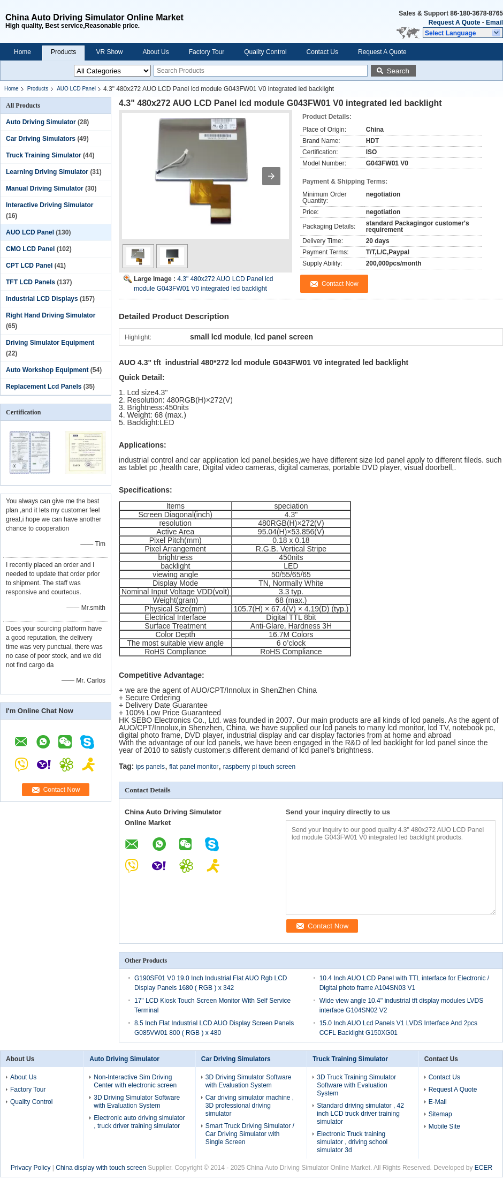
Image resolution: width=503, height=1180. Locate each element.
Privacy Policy (31, 1167)
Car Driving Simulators (40, 138)
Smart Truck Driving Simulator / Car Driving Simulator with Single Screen (249, 1134)
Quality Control (265, 52)
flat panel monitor (193, 766)
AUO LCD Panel (76, 89)
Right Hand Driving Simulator (50, 315)
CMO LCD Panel (30, 249)
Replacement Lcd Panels (43, 386)
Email (494, 22)
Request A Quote (454, 22)
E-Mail (438, 1102)
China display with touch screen (101, 1167)
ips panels (150, 766)
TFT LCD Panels (30, 282)
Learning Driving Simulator (47, 172)
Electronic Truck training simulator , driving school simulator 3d (352, 1142)
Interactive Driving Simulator (49, 205)
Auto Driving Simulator (41, 122)
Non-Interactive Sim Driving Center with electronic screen (135, 1081)
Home (22, 52)
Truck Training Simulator (43, 155)
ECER (483, 1167)
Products (63, 52)
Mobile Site (444, 1126)
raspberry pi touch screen (259, 766)
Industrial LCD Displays (42, 298)
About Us (155, 52)
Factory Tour (206, 52)
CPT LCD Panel (29, 265)
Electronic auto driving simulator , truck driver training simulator (139, 1122)
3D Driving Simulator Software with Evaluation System (137, 1101)
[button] (463, 32)
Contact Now (61, 789)
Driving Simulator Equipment (50, 342)
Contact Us (322, 52)
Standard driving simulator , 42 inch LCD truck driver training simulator (360, 1113)
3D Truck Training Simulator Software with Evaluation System (356, 1085)
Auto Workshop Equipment (47, 370)
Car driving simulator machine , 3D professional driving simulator (249, 1105)
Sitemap (440, 1114)
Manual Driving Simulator (44, 188)
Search (398, 71)
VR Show (109, 52)
